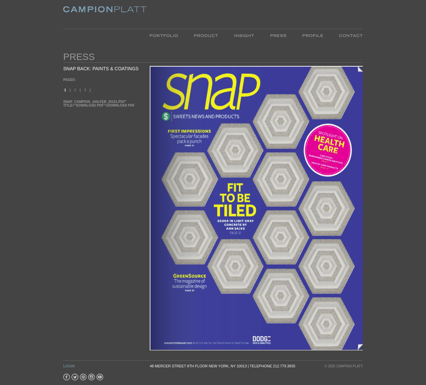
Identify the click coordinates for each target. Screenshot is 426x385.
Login (69, 366)
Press (278, 35)
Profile (312, 35)
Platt (104, 14)
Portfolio (168, 35)
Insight (244, 35)
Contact (347, 35)
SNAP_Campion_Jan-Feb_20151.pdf (94, 102)
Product (206, 35)
